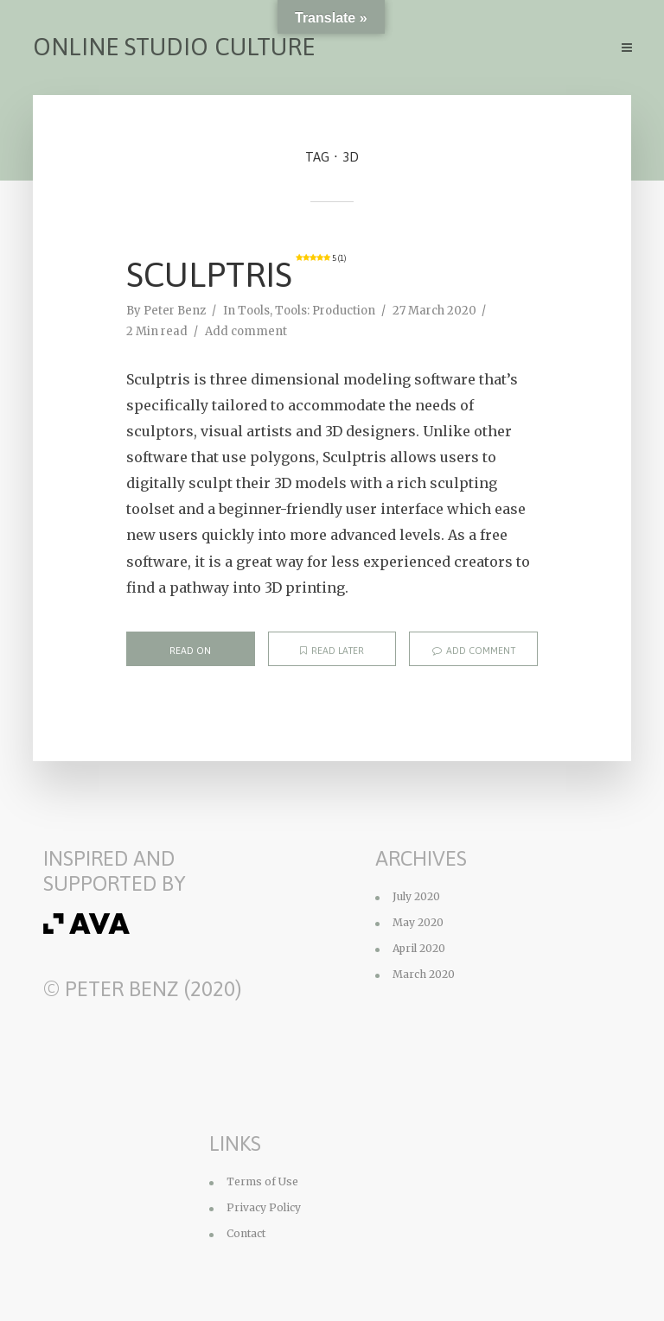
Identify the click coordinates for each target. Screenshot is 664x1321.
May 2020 (418, 922)
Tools (254, 310)
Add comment (246, 331)
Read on (190, 650)
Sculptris (236, 274)
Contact (246, 1233)
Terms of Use (262, 1181)
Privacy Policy (264, 1207)
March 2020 (424, 974)
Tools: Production (325, 310)
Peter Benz (175, 310)
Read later (332, 650)
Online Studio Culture (174, 46)
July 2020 (416, 896)
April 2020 (419, 948)
